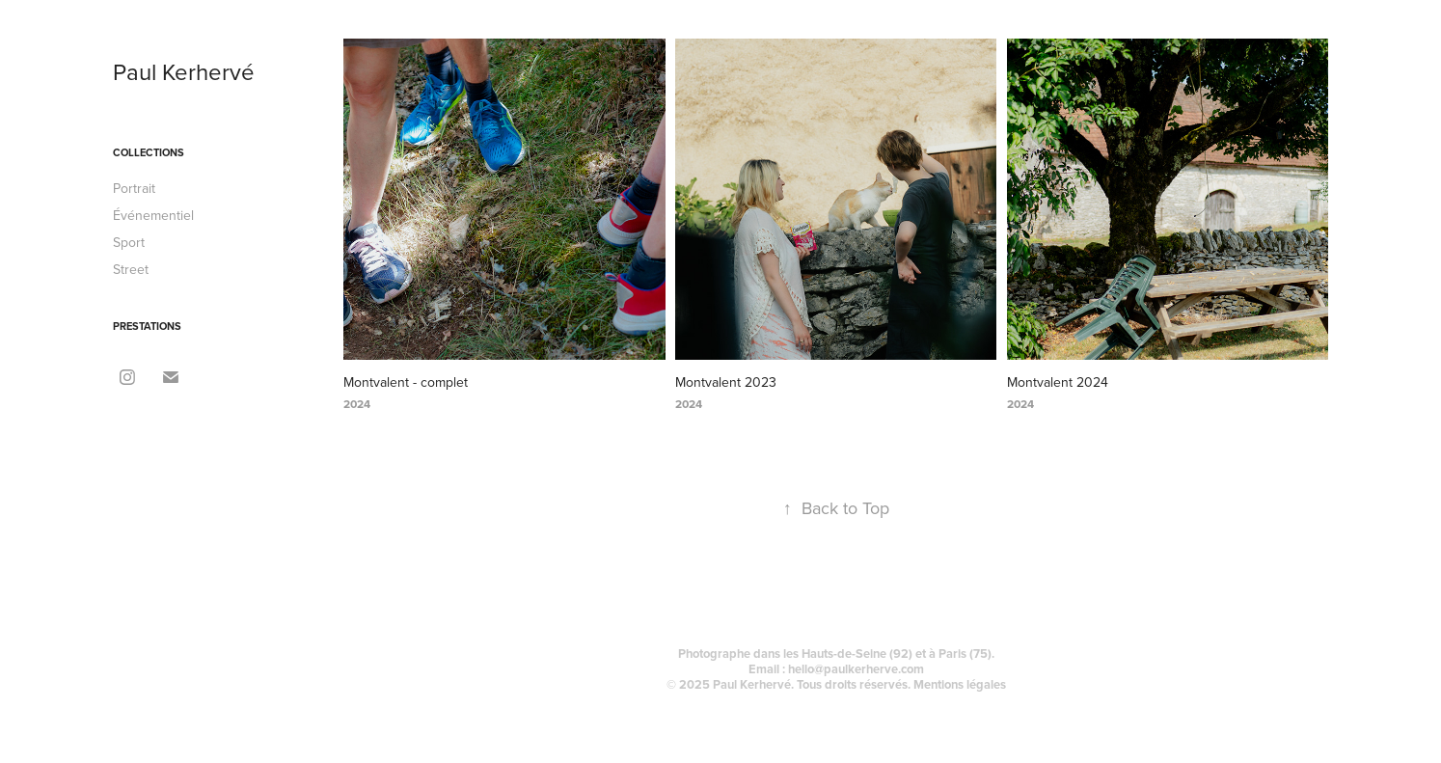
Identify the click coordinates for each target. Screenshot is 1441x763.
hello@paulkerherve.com (856, 669)
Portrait (134, 188)
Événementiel (153, 215)
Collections (148, 152)
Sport (129, 242)
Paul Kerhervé (184, 71)
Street (131, 269)
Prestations (147, 326)
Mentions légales (959, 684)
